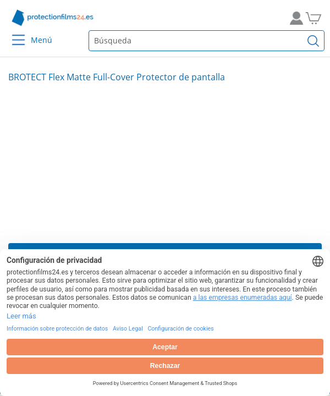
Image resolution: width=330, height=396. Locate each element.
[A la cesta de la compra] (317, 17)
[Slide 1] (165, 163)
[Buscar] (313, 41)
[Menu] (12, 33)
